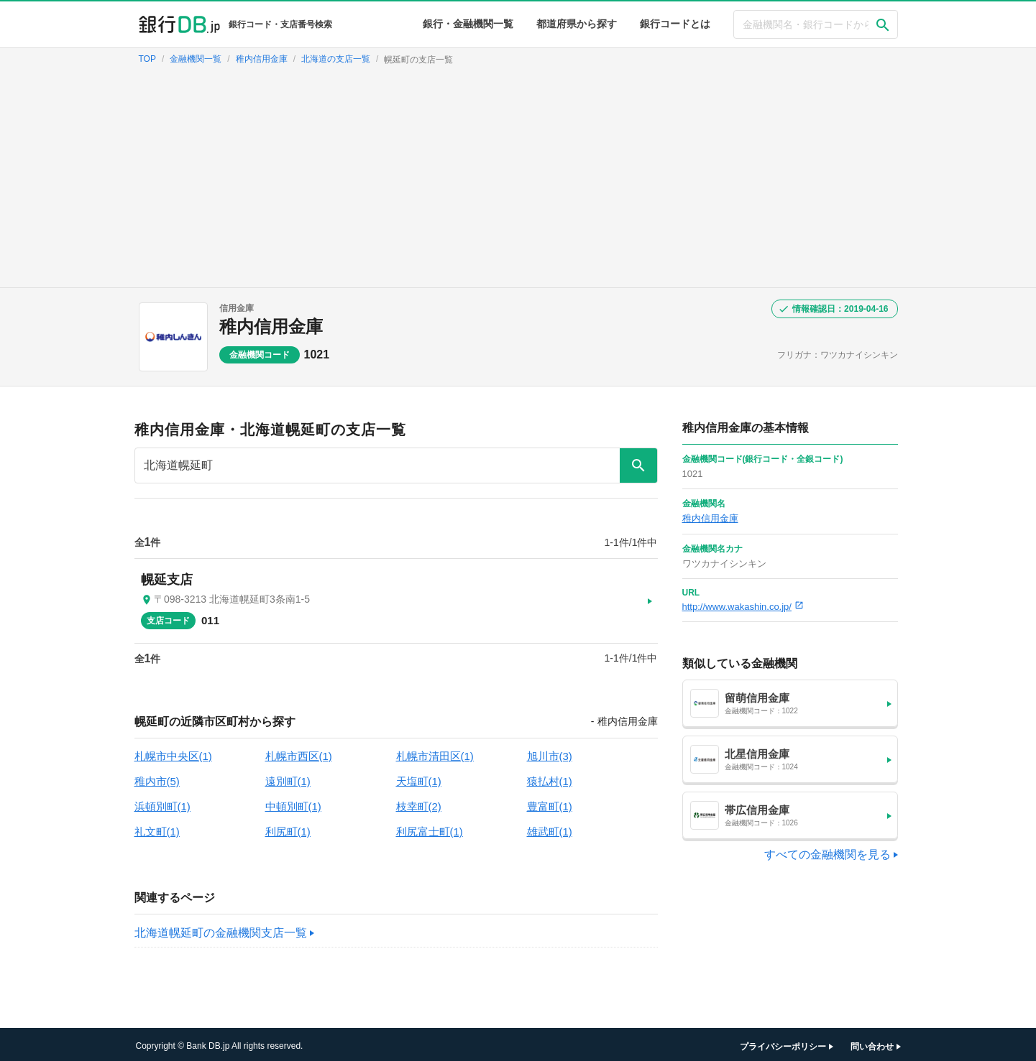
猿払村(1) (549, 778)
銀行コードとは (675, 23)
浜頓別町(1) (162, 803)
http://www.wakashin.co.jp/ (743, 606)
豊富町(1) (549, 803)
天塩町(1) (418, 778)
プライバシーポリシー (783, 1043)
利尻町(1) (288, 828)
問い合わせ (872, 1043)
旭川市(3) (549, 752)
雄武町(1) (549, 828)
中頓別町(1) (293, 803)
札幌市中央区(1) (173, 752)
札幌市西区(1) (298, 752)
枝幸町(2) (418, 803)
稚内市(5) (157, 778)
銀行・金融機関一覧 (468, 23)
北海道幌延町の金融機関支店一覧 (220, 929)
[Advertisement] (518, 179)
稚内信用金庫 (271, 326)
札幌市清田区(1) (435, 752)
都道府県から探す (576, 23)
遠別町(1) (288, 778)
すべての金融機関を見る (827, 854)
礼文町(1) (157, 828)
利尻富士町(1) (429, 828)
